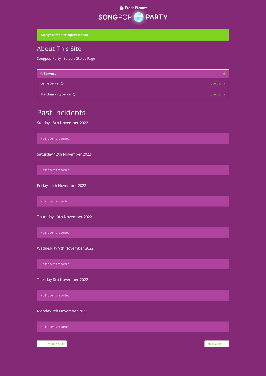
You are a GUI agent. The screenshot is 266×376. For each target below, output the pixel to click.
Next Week (217, 344)
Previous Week (52, 344)
